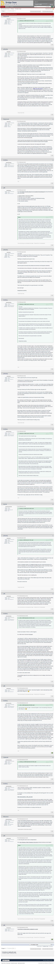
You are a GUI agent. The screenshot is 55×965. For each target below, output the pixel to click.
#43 (53, 119)
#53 (53, 613)
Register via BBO (39, 4)
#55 (53, 700)
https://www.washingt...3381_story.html (25, 796)
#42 (53, 49)
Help (51, 4)
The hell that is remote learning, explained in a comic (27, 929)
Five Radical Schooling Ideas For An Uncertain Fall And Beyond (32, 191)
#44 (53, 160)
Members (7, 6)
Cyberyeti (5, 757)
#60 (53, 925)
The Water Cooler (18, 8)
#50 (53, 504)
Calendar (11, 6)
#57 (53, 783)
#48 (53, 373)
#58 (53, 816)
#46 (53, 249)
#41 (53, 16)
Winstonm (5, 816)
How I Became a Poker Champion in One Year (29, 842)
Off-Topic (12, 8)
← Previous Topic (39, 946)
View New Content (48, 8)
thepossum (6, 16)
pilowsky (5, 49)
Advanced (54, 6)
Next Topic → (51, 946)
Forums (2, 6)
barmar (5, 504)
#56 (53, 757)
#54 (53, 686)
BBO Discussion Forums (5, 8)
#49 (53, 429)
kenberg (5, 160)
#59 (53, 835)
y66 (4, 187)
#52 (53, 593)
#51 (53, 535)
